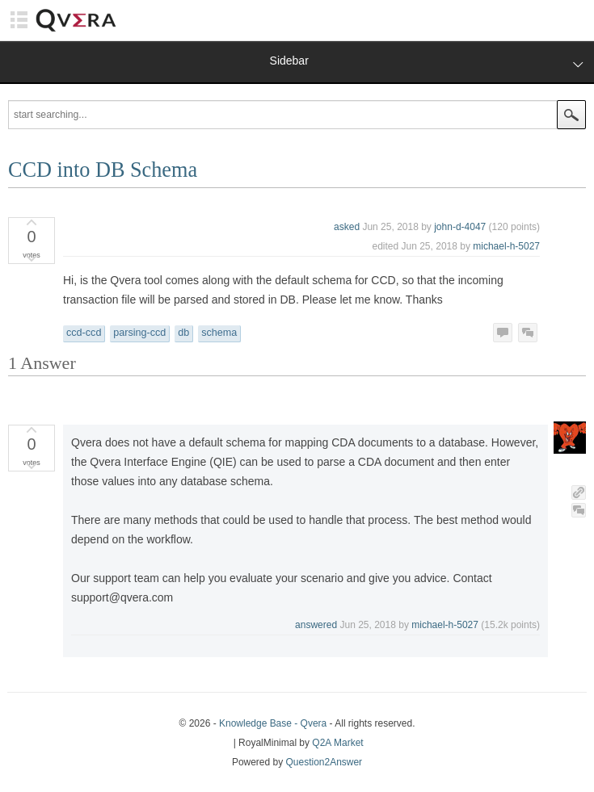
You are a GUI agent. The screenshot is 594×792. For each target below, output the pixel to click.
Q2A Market (337, 742)
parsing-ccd (139, 332)
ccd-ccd (83, 332)
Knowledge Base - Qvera (272, 723)
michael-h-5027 (506, 246)
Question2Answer (324, 762)
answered (316, 625)
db (183, 332)
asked (347, 227)
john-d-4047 (460, 227)
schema (219, 332)
